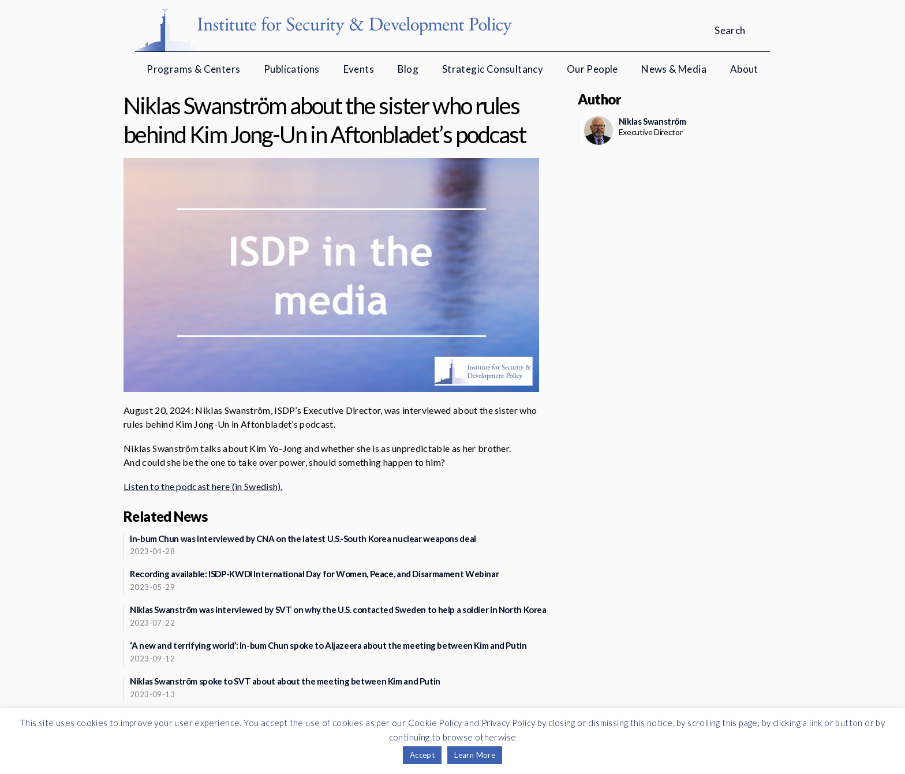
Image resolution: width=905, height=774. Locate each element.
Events (358, 69)
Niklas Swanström (652, 121)
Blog (408, 69)
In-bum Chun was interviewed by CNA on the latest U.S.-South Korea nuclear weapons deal (303, 538)
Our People (592, 69)
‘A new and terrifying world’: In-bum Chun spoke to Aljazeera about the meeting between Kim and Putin (328, 645)
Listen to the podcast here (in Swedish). (203, 486)
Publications (292, 69)
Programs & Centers (193, 69)
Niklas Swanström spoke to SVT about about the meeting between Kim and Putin (285, 681)
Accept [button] (422, 755)
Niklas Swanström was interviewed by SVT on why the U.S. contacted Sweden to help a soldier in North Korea (338, 609)
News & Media (673, 69)
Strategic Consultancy (492, 69)
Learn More (474, 755)
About (744, 69)
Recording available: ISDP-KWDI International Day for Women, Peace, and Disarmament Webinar (314, 574)
